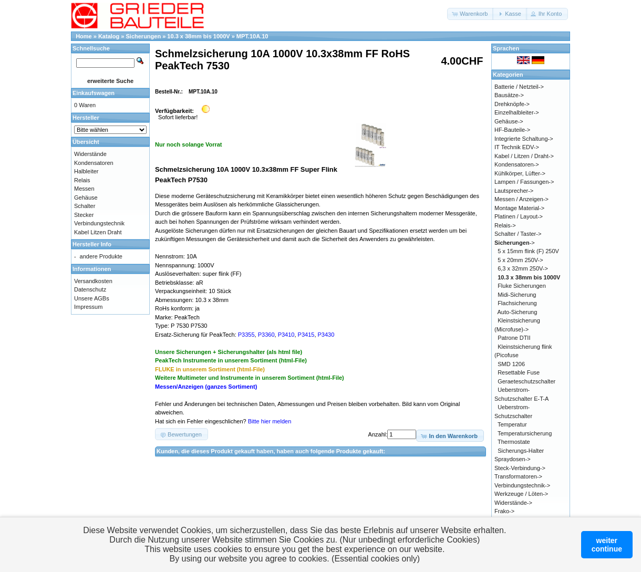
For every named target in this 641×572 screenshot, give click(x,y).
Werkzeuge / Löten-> (521, 494)
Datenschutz (90, 289)
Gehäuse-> (508, 121)
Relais (82, 180)
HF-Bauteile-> (512, 130)
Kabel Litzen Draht (98, 232)
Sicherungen (143, 36)
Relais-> (505, 225)
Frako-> (504, 511)
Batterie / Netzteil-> (519, 87)
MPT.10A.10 (252, 36)
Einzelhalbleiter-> (516, 112)
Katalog (108, 36)
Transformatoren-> (518, 476)
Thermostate (514, 442)
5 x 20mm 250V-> (520, 260)
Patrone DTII (514, 338)
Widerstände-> (513, 503)
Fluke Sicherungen (522, 286)
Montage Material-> (519, 208)
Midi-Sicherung (517, 295)
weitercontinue (607, 544)
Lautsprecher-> (513, 191)
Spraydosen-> (512, 459)
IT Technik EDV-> (516, 147)
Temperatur (512, 424)
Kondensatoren (93, 163)
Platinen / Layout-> (518, 216)
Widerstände (90, 154)
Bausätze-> (509, 95)
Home (84, 36)
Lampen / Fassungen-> (524, 182)
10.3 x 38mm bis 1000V (198, 36)
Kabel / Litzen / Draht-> (524, 156)
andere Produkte (101, 256)
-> (514, 243)
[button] (470, 14)
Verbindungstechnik (99, 223)
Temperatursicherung (525, 433)
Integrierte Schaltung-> (523, 139)
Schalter (84, 206)
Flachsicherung (517, 303)
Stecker (84, 215)
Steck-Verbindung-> (519, 468)
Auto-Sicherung (517, 312)
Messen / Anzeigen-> (521, 199)
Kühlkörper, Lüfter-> (519, 173)
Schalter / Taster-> (517, 234)
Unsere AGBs (91, 298)
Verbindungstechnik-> (522, 485)
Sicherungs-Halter (521, 451)
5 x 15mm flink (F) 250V (528, 251)
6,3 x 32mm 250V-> (523, 268)
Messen (84, 188)
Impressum (88, 307)
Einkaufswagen (94, 93)
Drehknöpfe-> (512, 104)
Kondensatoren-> (516, 164)
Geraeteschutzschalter (526, 381)
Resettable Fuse (519, 372)
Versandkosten (93, 281)
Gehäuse (86, 197)
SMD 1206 (511, 364)
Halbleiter (86, 171)
